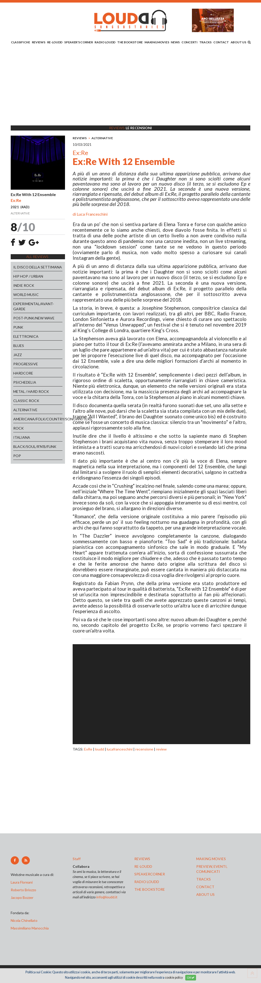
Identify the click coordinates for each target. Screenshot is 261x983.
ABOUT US (238, 42)
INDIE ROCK (23, 285)
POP (17, 456)
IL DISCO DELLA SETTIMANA (37, 267)
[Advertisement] (130, 86)
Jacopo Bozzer (22, 897)
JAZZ (17, 355)
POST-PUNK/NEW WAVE (34, 318)
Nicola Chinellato (24, 920)
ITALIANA (21, 437)
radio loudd (146, 881)
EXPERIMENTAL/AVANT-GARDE (33, 306)
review (161, 749)
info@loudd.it (107, 897)
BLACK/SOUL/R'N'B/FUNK (34, 446)
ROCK (18, 428)
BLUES (18, 345)
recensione (144, 749)
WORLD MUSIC (26, 294)
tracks (203, 879)
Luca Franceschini (92, 214)
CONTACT (221, 42)
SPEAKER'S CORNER (78, 42)
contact (205, 887)
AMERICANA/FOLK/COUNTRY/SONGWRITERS (37, 419)
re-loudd (143, 866)
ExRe (88, 749)
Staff (77, 859)
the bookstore (149, 889)
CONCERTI (189, 42)
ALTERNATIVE (25, 410)
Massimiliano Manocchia (30, 928)
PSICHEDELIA (24, 382)
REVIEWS (38, 42)
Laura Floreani (22, 882)
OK (190, 977)
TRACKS (205, 42)
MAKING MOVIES (157, 42)
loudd (99, 749)
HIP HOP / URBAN (28, 276)
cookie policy (174, 977)
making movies (211, 859)
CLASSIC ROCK (26, 400)
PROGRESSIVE (25, 364)
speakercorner (149, 874)
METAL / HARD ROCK (31, 391)
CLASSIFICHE (20, 42)
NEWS (175, 42)
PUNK (18, 327)
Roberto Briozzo (23, 890)
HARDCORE (23, 373)
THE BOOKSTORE (130, 42)
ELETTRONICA (25, 336)
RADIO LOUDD (105, 42)
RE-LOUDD (55, 42)
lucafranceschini (120, 749)
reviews (142, 859)
